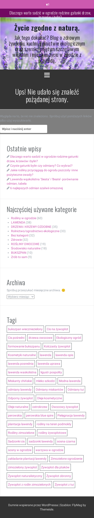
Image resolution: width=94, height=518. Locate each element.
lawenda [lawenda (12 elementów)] (45, 355)
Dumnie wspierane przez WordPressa (33, 505)
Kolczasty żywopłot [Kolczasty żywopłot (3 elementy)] (57, 346)
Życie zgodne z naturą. (47, 27)
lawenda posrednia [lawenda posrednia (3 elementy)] (21, 363)
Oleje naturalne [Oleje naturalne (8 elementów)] (18, 407)
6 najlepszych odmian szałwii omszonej (36, 188)
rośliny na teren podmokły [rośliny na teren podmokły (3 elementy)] (54, 424)
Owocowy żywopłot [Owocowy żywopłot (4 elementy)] (65, 407)
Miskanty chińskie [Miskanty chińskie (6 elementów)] (20, 381)
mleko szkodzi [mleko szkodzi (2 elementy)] (45, 381)
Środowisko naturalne (26, 248)
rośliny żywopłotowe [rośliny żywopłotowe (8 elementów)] (52, 432)
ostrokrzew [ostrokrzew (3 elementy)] (39, 407)
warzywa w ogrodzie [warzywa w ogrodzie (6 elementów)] (49, 450)
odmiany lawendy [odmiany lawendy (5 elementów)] (20, 389)
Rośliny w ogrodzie (23, 218)
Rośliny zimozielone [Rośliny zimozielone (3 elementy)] (21, 432)
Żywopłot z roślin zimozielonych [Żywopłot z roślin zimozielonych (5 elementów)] (29, 484)
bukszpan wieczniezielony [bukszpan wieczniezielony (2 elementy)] (25, 329)
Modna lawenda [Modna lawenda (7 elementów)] (70, 381)
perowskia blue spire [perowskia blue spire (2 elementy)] (39, 415)
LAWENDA (18, 222)
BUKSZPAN (18, 252)
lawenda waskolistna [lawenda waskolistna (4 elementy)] (22, 372)
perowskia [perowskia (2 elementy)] (15, 415)
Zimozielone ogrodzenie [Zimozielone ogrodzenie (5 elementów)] (66, 458)
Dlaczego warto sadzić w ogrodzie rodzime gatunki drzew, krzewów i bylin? (50, 15)
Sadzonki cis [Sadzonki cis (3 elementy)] (16, 441)
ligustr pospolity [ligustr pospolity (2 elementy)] (51, 372)
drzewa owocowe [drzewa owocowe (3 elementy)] (40, 337)
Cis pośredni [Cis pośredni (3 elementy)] (16, 337)
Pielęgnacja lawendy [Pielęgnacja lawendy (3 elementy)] (71, 415)
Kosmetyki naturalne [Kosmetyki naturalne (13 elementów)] (22, 355)
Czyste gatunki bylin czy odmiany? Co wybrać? (41, 165)
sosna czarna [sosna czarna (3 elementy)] (66, 441)
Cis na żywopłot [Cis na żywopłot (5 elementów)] (57, 329)
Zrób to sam (19, 257)
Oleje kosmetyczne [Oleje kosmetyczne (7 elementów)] (49, 398)
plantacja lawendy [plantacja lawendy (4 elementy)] (20, 424)
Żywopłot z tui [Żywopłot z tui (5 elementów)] (64, 484)
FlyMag (77, 505)
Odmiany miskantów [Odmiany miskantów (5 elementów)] (49, 389)
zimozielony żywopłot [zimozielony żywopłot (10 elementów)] (22, 467)
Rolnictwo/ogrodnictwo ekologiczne (35, 231)
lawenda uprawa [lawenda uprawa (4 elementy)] (49, 363)
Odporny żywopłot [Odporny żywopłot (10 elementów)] (20, 398)
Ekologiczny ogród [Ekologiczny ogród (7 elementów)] (68, 337)
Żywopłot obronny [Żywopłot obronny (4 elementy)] (58, 476)
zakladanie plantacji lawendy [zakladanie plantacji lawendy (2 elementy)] (27, 458)
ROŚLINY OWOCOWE (25, 244)
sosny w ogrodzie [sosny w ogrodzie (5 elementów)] (19, 450)
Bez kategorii (19, 235)
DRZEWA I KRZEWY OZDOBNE (31, 226)
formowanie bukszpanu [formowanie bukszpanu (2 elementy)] (24, 346)
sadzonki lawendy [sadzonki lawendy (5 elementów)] (41, 441)
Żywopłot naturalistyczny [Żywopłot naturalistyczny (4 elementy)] (25, 476)
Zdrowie (16, 239)
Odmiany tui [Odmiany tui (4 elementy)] (76, 389)
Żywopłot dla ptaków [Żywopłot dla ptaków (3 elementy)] (55, 467)
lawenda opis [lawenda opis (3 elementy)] (64, 355)
